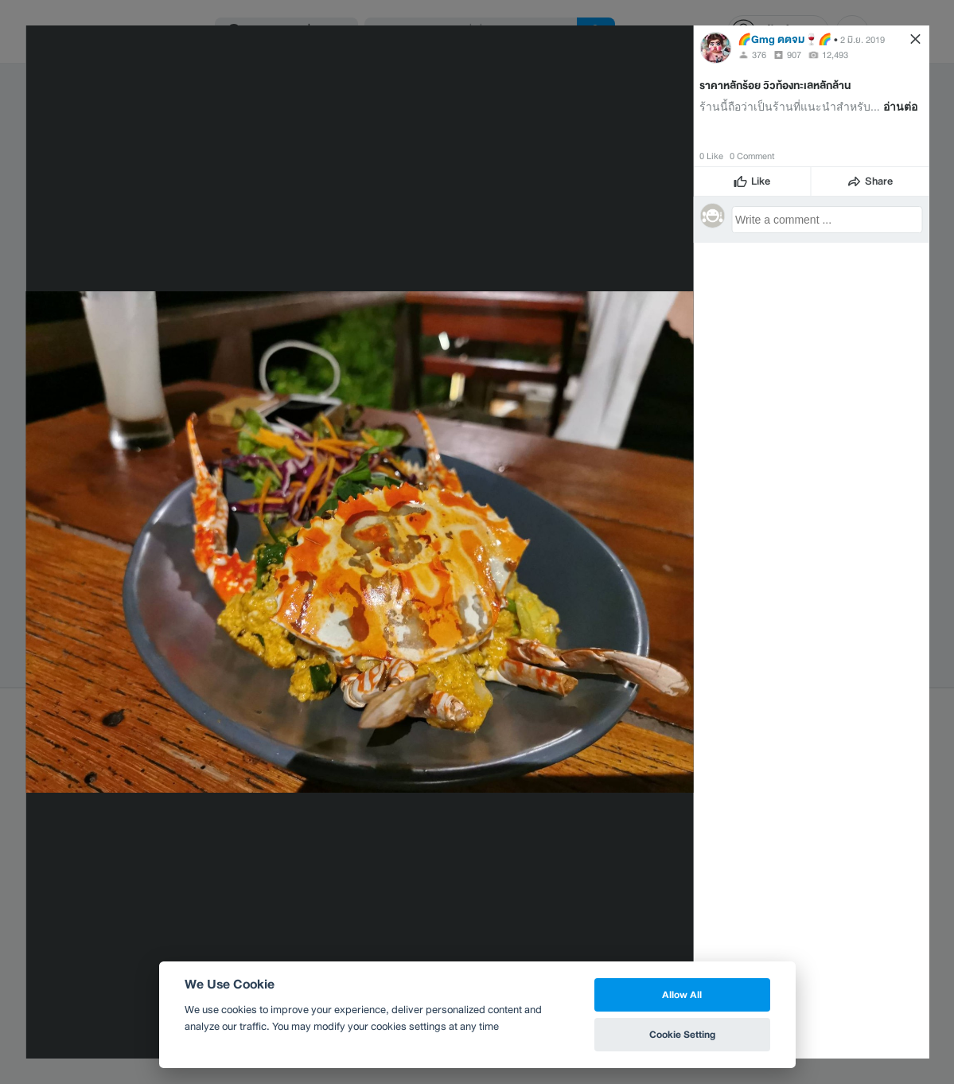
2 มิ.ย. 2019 (862, 40)
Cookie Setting (682, 1034)
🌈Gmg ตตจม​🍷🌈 (784, 39)
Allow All (682, 994)
